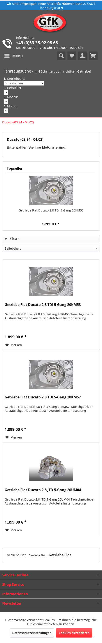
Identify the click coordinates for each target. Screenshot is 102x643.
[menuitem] (13, 56)
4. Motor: (10, 106)
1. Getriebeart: (14, 78)
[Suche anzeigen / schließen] (61, 56)
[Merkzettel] (71, 56)
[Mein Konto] (82, 56)
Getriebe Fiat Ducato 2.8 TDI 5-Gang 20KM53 (51, 210)
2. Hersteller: (13, 88)
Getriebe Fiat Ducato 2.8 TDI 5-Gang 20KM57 (43, 397)
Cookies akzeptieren (74, 633)
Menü (13, 55)
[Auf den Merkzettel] (13, 345)
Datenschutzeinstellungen (31, 633)
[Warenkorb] (93, 56)
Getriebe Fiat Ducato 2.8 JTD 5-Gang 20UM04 (43, 490)
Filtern (12, 238)
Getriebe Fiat (16, 555)
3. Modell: (11, 97)
